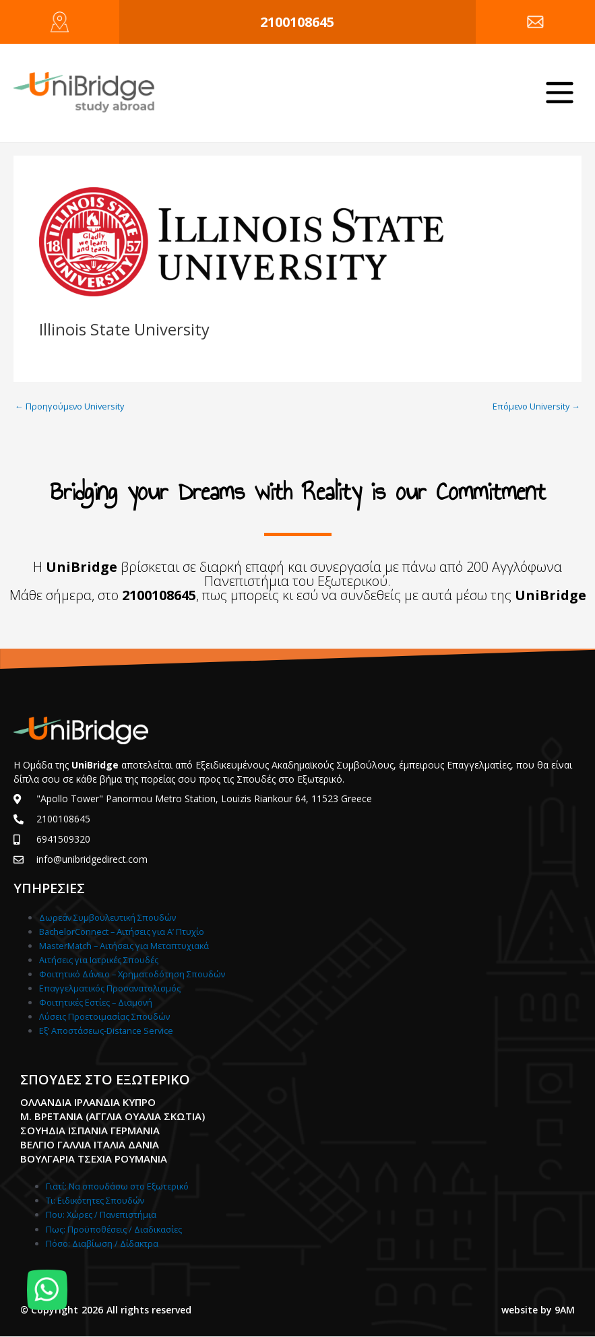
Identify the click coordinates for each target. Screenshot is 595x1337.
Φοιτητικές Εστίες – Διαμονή (95, 1002)
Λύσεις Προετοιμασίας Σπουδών (104, 1016)
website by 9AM (538, 1309)
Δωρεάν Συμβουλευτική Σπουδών (107, 917)
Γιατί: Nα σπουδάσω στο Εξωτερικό (117, 1186)
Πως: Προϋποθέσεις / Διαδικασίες (114, 1229)
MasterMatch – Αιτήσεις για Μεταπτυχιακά (124, 946)
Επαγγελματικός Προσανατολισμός (110, 988)
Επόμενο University (536, 406)
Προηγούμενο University (69, 406)
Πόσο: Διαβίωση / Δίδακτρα (102, 1243)
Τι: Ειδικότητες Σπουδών (95, 1200)
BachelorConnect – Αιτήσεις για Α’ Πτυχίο (121, 931)
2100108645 (297, 22)
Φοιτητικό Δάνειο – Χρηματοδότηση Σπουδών (132, 974)
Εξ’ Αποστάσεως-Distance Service (106, 1030)
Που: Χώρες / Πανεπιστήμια (101, 1214)
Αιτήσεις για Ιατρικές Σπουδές (98, 960)
